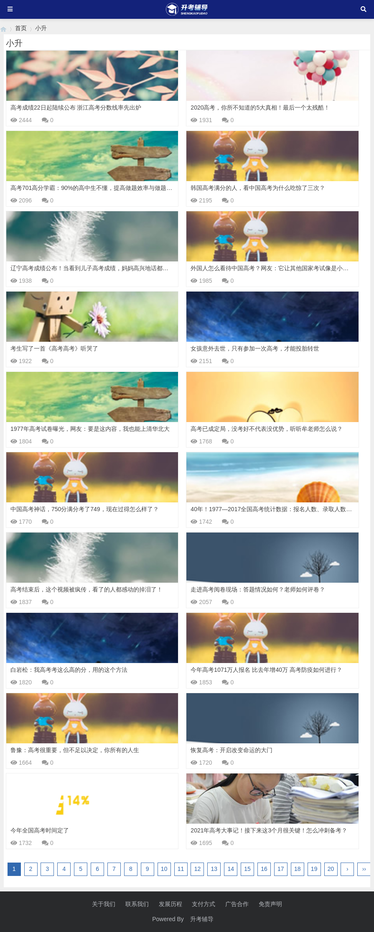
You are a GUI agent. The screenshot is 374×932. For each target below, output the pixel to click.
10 (164, 868)
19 (314, 868)
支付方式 (203, 904)
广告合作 (237, 904)
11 (181, 868)
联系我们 (137, 904)
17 (280, 868)
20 (331, 868)
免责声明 (270, 904)
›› (364, 868)
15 (247, 868)
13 (214, 868)
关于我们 (103, 904)
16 (264, 868)
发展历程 (170, 904)
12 (197, 868)
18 (297, 868)
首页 (21, 28)
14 (230, 868)
